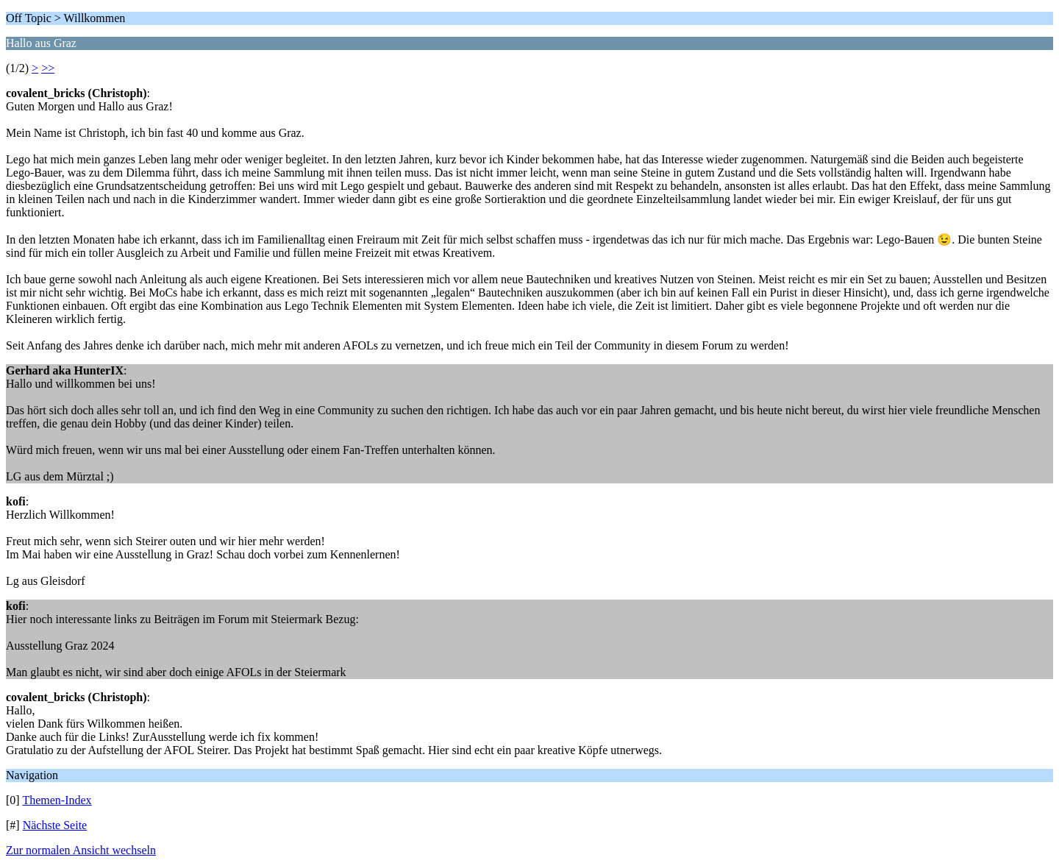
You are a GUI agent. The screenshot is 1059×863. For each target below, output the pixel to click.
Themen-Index (56, 800)
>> (47, 68)
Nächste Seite (55, 825)
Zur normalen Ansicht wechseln (81, 850)
